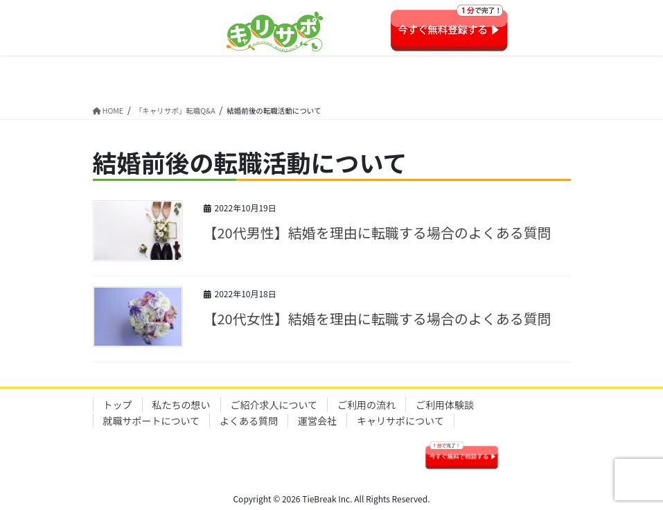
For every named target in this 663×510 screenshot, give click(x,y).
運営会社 (317, 421)
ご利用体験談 (445, 405)
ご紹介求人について (274, 405)
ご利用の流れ (366, 405)
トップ (117, 405)
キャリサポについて (400, 421)
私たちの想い (181, 405)
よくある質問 (249, 421)
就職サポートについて (151, 421)
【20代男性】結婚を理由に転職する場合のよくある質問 (377, 232)
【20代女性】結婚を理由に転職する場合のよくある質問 (377, 318)
